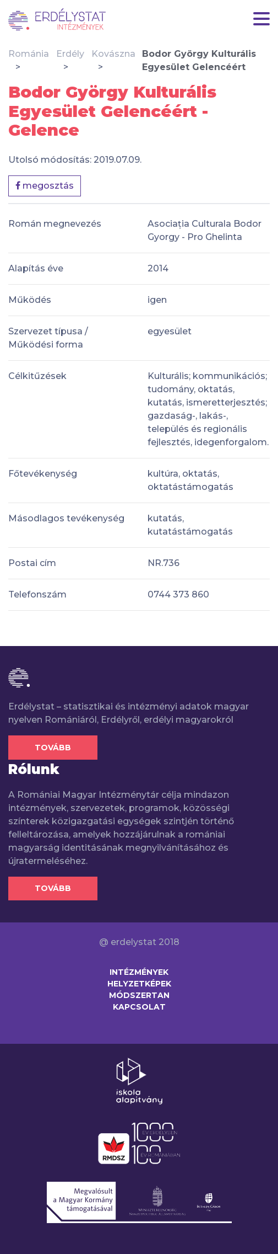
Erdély (70, 54)
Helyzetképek (139, 984)
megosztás (44, 185)
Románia (28, 54)
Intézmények (139, 972)
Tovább (53, 748)
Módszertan (139, 995)
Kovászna (113, 54)
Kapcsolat (139, 1007)
